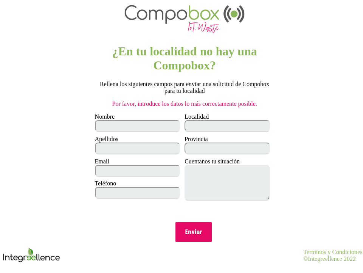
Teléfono (105, 183)
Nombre (105, 116)
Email (102, 161)
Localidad (197, 116)
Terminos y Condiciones (332, 252)
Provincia (196, 139)
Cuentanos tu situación (212, 161)
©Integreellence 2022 (329, 259)
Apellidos (106, 139)
